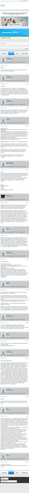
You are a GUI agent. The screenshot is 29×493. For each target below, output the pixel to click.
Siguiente (25, 53)
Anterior (4, 53)
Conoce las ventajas (14, 24)
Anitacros (8, 252)
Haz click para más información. (18, 14)
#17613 (26, 107)
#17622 (26, 358)
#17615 (26, 170)
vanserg (8, 58)
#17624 (26, 416)
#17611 (26, 65)
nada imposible (10, 162)
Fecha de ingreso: (10, 62)
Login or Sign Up (24, 0)
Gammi (8, 118)
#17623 (26, 396)
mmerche (8, 195)
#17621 (26, 341)
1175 (11, 53)
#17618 (26, 259)
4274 (17, 53)
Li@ (7, 228)
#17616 (26, 202)
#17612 (26, 83)
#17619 (26, 290)
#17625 (26, 462)
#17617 (26, 235)
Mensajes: (21, 62)
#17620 (26, 322)
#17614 (26, 126)
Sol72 (7, 282)
